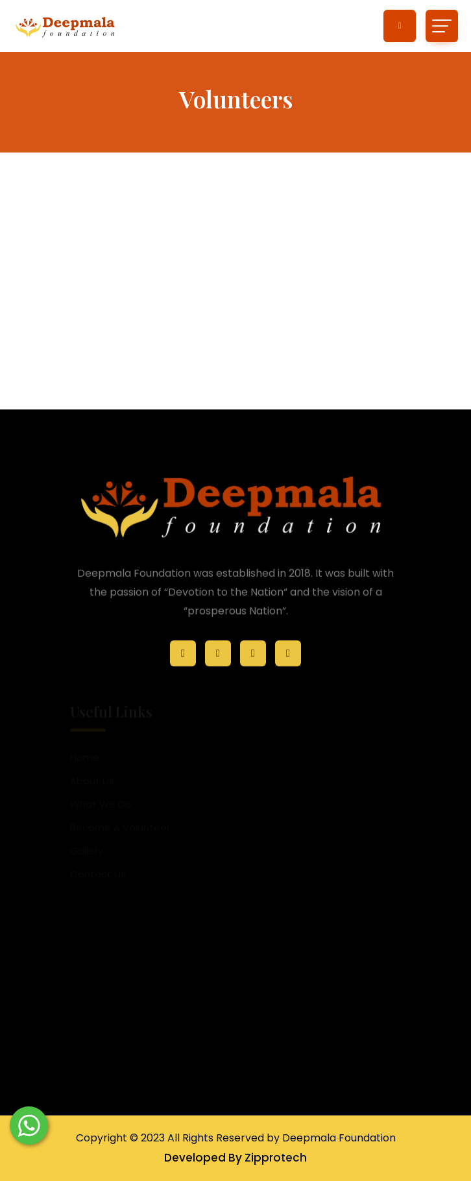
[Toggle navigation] (442, 26)
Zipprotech (276, 1157)
